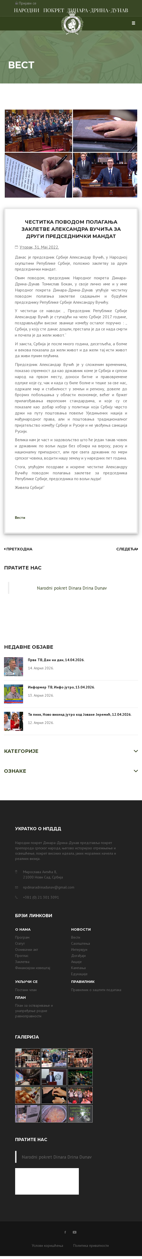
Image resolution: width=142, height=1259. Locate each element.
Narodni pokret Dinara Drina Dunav (72, 588)
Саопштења (80, 943)
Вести (20, 517)
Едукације (79, 973)
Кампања (78, 967)
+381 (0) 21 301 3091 (41, 897)
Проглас (21, 955)
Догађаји (78, 955)
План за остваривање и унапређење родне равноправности (34, 1010)
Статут (20, 943)
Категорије (21, 751)
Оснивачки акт (26, 949)
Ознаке (15, 771)
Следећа (127, 549)
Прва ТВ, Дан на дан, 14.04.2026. (56, 659)
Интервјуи (79, 949)
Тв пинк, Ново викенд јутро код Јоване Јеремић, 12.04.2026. (79, 714)
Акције (76, 961)
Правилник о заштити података (96, 989)
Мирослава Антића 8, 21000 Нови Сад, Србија (43, 874)
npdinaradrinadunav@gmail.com (48, 887)
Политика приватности (91, 1245)
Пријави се (27, 3)
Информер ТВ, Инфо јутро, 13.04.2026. (61, 687)
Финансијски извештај (32, 967)
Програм (22, 937)
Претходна (18, 549)
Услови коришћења (47, 1245)
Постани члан (26, 989)
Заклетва (22, 961)
